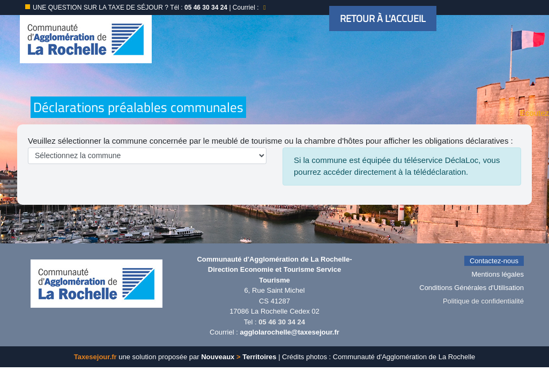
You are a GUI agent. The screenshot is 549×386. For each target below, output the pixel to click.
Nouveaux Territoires (238, 357)
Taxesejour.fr (95, 357)
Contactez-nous (494, 261)
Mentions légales (497, 274)
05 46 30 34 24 (281, 322)
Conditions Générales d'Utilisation (471, 288)
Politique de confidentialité (483, 301)
